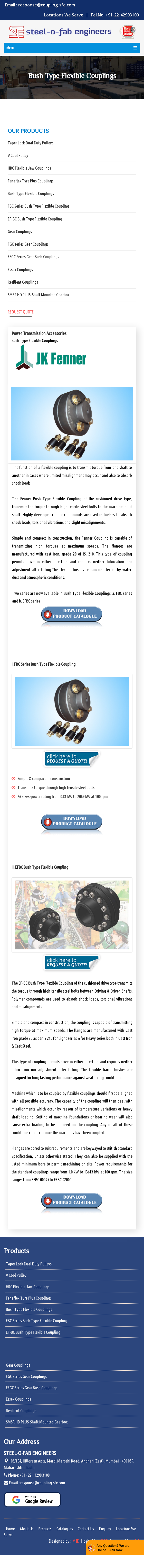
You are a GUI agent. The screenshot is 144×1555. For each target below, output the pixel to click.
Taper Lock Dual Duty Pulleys (30, 142)
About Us (26, 1528)
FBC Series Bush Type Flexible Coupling (38, 205)
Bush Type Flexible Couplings (31, 193)
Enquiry (105, 1528)
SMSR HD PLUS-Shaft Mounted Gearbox (39, 294)
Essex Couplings (20, 269)
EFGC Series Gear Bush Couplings (33, 256)
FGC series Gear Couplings (28, 244)
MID (76, 1540)
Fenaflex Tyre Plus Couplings (30, 180)
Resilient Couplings (23, 282)
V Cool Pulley (18, 155)
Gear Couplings (20, 231)
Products (45, 1528)
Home (10, 1528)
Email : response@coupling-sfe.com (40, 5)
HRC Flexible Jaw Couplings (29, 167)
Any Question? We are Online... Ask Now (113, 1548)
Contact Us (86, 1528)
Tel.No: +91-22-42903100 (114, 15)
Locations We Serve (64, 15)
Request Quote (21, 312)
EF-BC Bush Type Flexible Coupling (35, 218)
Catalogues (64, 1528)
